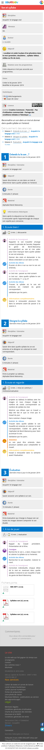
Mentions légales (11, 707)
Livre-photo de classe (13, 694)
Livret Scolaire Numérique (15, 687)
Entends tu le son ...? (21, 131)
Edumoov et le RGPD (13, 714)
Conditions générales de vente (17, 717)
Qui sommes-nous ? (12, 665)
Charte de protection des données (18, 712)
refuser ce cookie (32, 748)
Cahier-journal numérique (15, 689)
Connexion (9, 730)
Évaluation (17, 142)
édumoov (8, 667)
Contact (8, 662)
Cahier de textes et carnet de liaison (19, 684)
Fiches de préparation (13, 692)
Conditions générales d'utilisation (18, 709)
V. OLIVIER (6, 42)
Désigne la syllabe (20, 137)
